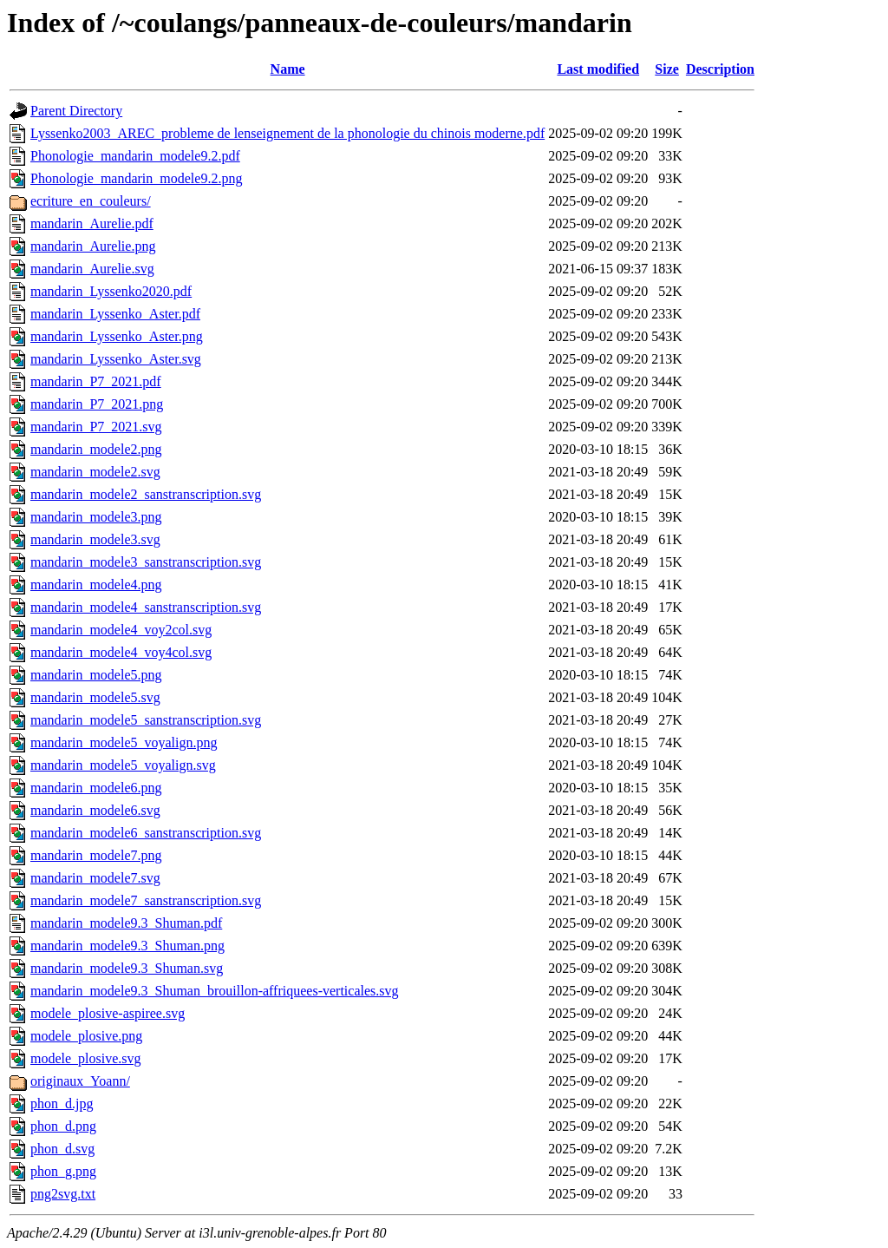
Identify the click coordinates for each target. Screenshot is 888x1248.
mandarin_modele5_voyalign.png (124, 742)
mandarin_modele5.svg (95, 697)
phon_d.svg (62, 1148)
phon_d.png (63, 1126)
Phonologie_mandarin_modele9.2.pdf (135, 155)
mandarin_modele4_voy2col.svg (121, 629)
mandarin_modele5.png (96, 674)
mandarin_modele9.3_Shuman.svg (126, 968)
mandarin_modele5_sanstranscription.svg (145, 720)
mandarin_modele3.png (96, 516)
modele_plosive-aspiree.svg (107, 1013)
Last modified (598, 69)
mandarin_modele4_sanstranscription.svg (145, 607)
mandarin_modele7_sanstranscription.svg (145, 900)
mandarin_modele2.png (96, 449)
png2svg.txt (62, 1193)
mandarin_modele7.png (96, 855)
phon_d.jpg (61, 1103)
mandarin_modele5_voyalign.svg (123, 765)
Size (667, 69)
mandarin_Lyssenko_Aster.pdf (115, 313)
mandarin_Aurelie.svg (92, 268)
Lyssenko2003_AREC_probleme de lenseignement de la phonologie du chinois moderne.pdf (287, 133)
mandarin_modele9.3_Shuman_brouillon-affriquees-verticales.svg (214, 990)
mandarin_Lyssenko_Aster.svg (115, 358)
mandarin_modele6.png (96, 787)
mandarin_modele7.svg (95, 877)
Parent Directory (76, 110)
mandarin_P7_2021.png (96, 404)
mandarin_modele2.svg (95, 471)
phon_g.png (63, 1171)
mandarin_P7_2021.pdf (95, 381)
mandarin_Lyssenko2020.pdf (111, 291)
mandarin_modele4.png (96, 584)
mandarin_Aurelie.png (92, 246)
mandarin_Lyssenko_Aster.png (116, 336)
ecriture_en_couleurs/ (90, 201)
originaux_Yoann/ (80, 1081)
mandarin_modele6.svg (95, 810)
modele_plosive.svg (85, 1058)
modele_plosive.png (86, 1035)
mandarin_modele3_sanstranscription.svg (145, 562)
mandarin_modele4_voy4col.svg (121, 652)
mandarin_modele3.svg (95, 539)
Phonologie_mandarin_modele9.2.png (136, 178)
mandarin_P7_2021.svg (96, 426)
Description (720, 69)
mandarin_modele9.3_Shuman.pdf (126, 923)
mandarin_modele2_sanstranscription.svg (145, 494)
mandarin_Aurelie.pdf (91, 223)
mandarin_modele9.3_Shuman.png (127, 945)
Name (288, 69)
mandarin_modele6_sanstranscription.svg (145, 832)
